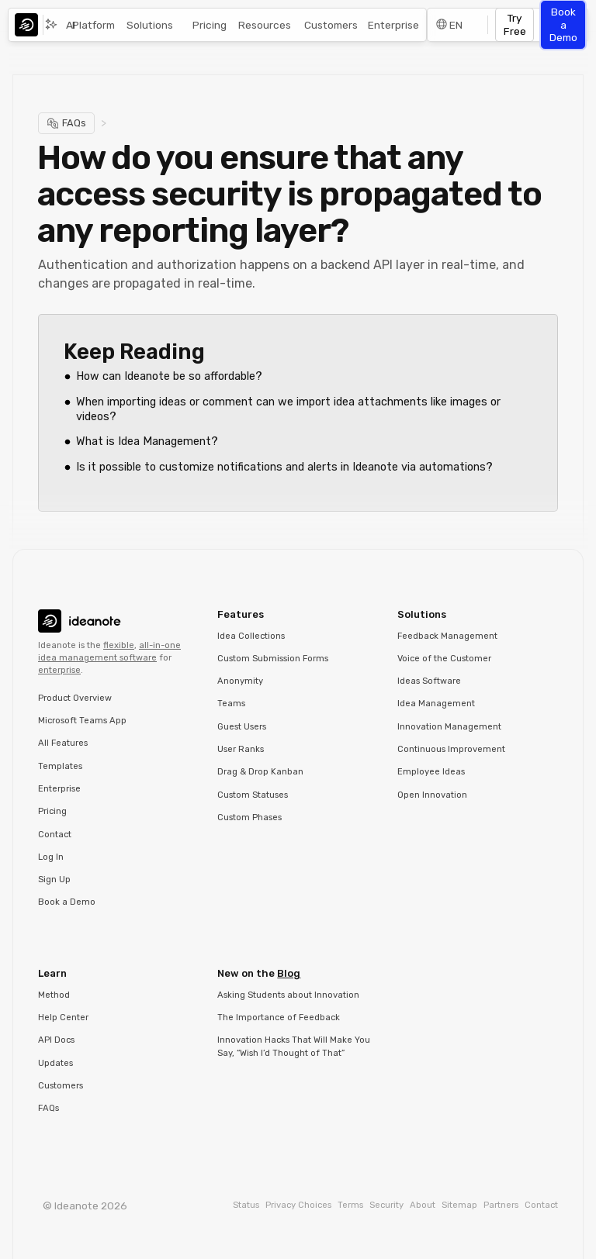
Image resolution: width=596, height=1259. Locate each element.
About (422, 1205)
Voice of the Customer (444, 659)
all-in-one (160, 645)
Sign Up (54, 879)
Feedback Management (447, 636)
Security (386, 1205)
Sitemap (459, 1205)
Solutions (149, 25)
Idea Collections (251, 636)
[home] (30, 24)
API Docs (56, 1040)
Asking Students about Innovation (288, 995)
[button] (154, 25)
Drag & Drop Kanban (260, 772)
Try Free (515, 24)
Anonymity (240, 681)
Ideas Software (429, 681)
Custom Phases (249, 817)
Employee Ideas (431, 772)
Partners (500, 1205)
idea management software (97, 658)
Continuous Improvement (451, 749)
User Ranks (240, 749)
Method (54, 995)
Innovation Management (449, 727)
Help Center (63, 1017)
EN (456, 25)
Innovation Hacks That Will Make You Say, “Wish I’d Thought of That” (293, 1046)
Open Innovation (432, 795)
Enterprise (393, 25)
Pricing (209, 25)
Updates (55, 1063)
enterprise (59, 670)
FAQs (48, 1108)
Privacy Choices (298, 1205)
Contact (54, 835)
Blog (288, 973)
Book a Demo (563, 24)
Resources (264, 25)
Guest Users (241, 727)
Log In (51, 857)
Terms (350, 1205)
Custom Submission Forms (272, 659)
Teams (231, 703)
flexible (118, 645)
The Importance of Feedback (278, 1017)
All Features (63, 743)
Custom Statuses (252, 795)
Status (246, 1205)
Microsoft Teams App (82, 721)
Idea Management (436, 703)
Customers (331, 25)
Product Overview (75, 698)
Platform (93, 25)
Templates (60, 766)
